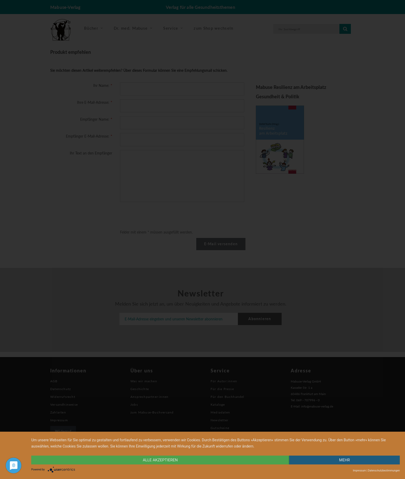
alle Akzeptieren (160, 460)
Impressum (359, 470)
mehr (344, 460)
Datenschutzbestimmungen (384, 470)
